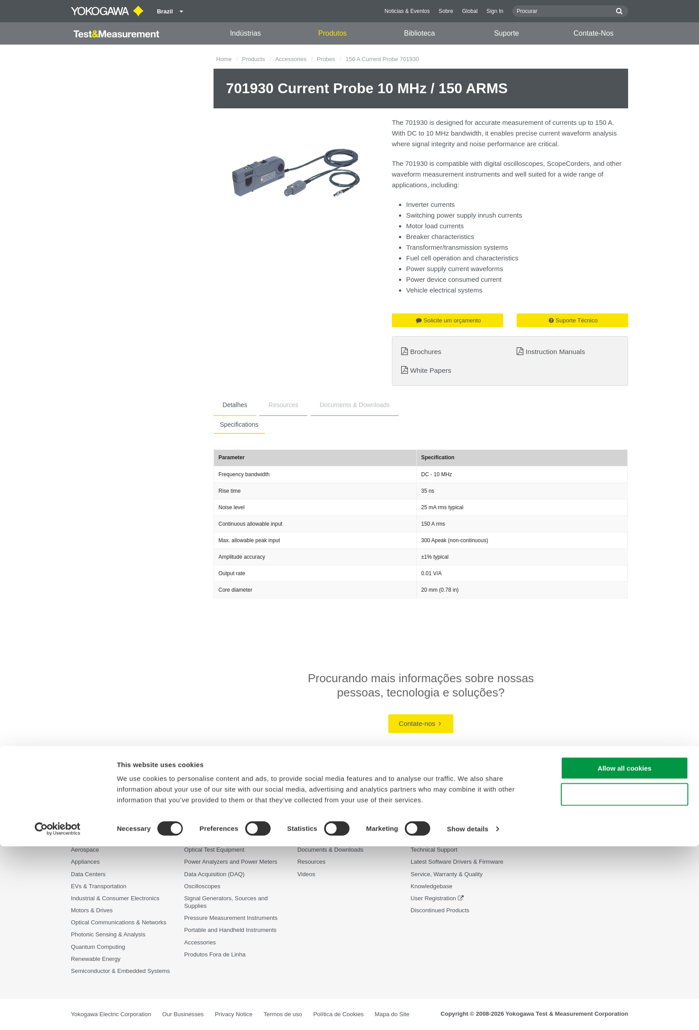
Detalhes (229, 404)
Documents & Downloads (327, 404)
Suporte (506, 33)
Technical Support (434, 850)
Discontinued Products (440, 910)
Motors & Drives (92, 910)
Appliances (85, 862)
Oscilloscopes (202, 886)
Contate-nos (420, 723)
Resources (267, 404)
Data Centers (88, 874)
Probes (326, 59)
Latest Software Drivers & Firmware (457, 862)
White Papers (430, 370)
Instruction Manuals (555, 351)
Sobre (446, 11)
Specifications (236, 424)
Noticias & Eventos (407, 11)
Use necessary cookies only (624, 978)
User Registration (433, 898)
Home (224, 59)
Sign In (494, 11)
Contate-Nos (594, 33)
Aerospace (85, 850)
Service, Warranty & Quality (446, 874)
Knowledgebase (431, 886)
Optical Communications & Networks (118, 922)
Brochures (425, 351)
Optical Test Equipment (214, 850)
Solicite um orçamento (448, 320)
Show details (468, 1012)
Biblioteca (419, 33)
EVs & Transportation (99, 886)
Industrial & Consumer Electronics (115, 898)
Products (253, 59)
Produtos (332, 33)
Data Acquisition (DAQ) (214, 874)
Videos (306, 874)
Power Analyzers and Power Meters (230, 862)
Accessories (290, 59)
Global (469, 11)
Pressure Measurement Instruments (231, 918)
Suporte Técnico (573, 320)
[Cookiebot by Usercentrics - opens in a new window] (58, 1012)
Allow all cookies (625, 952)
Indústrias (245, 33)
